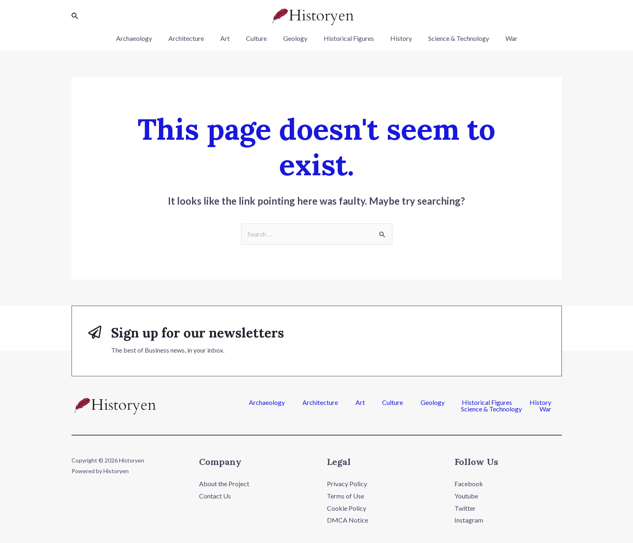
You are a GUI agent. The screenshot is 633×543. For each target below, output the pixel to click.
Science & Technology (448, 38)
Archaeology (147, 38)
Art (231, 38)
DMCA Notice (347, 520)
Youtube (466, 496)
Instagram (468, 520)
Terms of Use (345, 496)
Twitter (465, 508)
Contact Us (215, 496)
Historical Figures (345, 38)
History (394, 38)
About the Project (224, 484)
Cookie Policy (346, 508)
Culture (259, 38)
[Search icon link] (75, 16)
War (498, 38)
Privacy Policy (347, 484)
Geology (295, 38)
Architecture (196, 38)
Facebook (468, 484)
